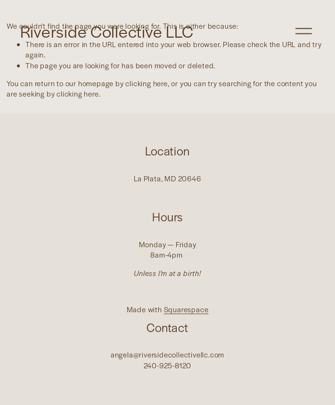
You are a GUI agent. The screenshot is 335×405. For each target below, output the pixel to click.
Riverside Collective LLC (107, 30)
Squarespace (186, 309)
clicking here (146, 83)
